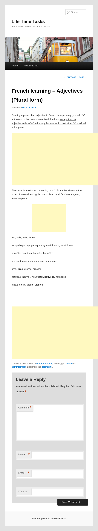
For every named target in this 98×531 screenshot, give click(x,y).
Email (24, 473)
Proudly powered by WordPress (49, 518)
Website (22, 491)
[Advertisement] (55, 159)
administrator (19, 367)
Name (24, 454)
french (69, 363)
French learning (44, 363)
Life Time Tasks (28, 21)
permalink (47, 367)
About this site (31, 65)
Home (16, 65)
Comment (24, 408)
